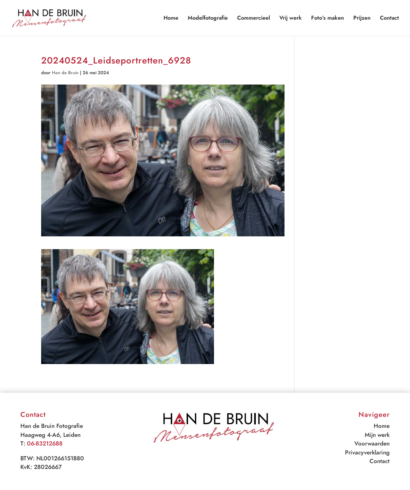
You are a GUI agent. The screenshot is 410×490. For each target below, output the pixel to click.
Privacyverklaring (367, 452)
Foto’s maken (327, 19)
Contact (389, 19)
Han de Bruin (65, 72)
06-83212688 (45, 443)
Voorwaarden (372, 443)
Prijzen (362, 19)
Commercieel (253, 19)
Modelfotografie (208, 19)
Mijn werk (377, 435)
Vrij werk (290, 19)
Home (171, 19)
